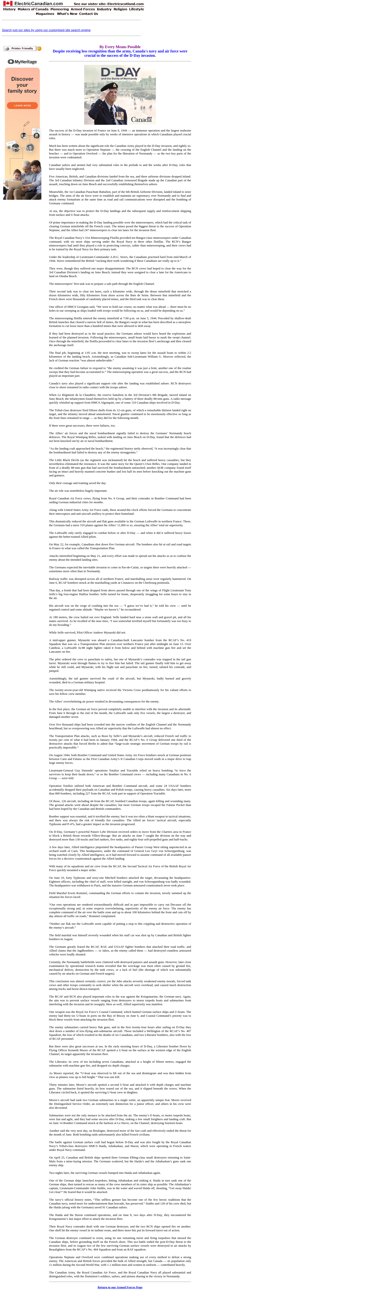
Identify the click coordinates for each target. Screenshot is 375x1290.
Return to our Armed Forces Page (120, 1287)
